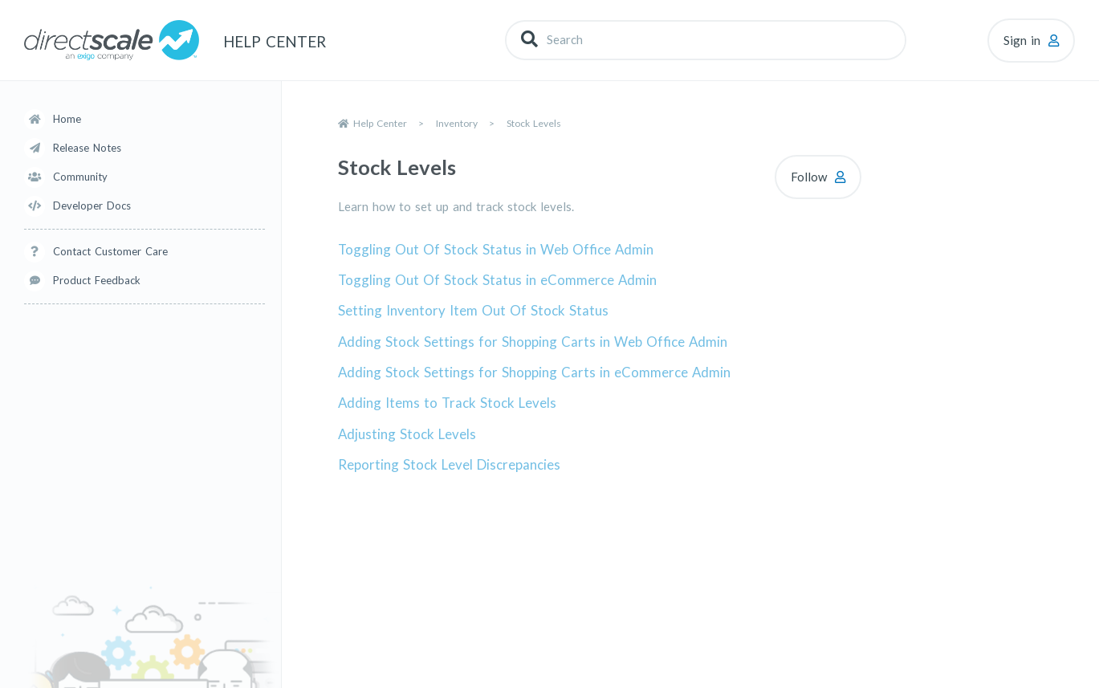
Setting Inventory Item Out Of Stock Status (473, 310)
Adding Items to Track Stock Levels (447, 402)
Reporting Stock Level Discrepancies (449, 464)
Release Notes (87, 147)
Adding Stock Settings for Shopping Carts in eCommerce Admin (534, 372)
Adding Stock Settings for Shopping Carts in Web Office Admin (532, 341)
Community (80, 176)
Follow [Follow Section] (809, 176)
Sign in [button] (1021, 40)
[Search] (706, 40)
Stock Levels (534, 123)
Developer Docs (92, 205)
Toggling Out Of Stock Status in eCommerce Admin (497, 279)
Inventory (457, 123)
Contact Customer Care (110, 251)
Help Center (380, 123)
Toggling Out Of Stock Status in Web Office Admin (495, 249)
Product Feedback (96, 280)
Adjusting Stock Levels (407, 433)
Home (67, 118)
